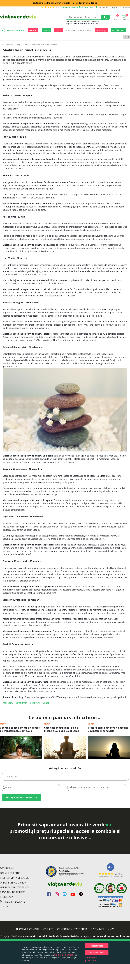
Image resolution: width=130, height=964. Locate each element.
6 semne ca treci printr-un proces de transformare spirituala (20, 729)
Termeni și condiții (27, 930)
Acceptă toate (97, 946)
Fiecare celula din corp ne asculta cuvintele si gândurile (108, 729)
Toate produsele (12, 30)
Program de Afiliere (12, 893)
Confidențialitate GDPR (72, 930)
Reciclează (6, 898)
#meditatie (35, 703)
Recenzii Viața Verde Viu (14, 878)
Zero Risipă (101, 30)
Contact (126, 7)
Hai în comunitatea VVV (14, 888)
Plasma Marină (90, 23)
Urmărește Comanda (13, 883)
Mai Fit (59, 30)
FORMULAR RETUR (10, 874)
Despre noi (116, 7)
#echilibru (8, 703)
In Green (95, 21)
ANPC (111, 930)
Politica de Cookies (63, 954)
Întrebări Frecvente (12, 902)
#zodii (46, 703)
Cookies (48, 930)
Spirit (3, 724)
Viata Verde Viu (6, 44)
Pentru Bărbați (85, 30)
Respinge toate (96, 952)
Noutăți (46, 30)
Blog (127, 36)
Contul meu (102, 7)
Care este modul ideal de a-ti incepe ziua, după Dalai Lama (61, 729)
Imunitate (70, 30)
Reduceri (33, 30)
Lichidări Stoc (118, 30)
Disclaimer (97, 930)
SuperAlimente (72, 23)
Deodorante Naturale (80, 21)
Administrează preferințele (92, 959)
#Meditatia (21, 703)
